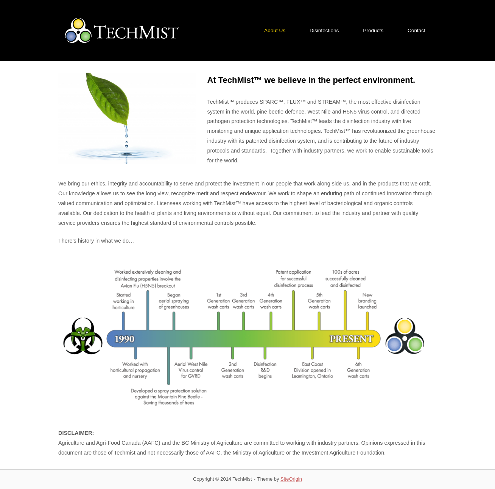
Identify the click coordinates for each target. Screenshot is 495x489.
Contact (416, 30)
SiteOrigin (291, 479)
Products (373, 30)
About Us (274, 30)
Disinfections (324, 30)
